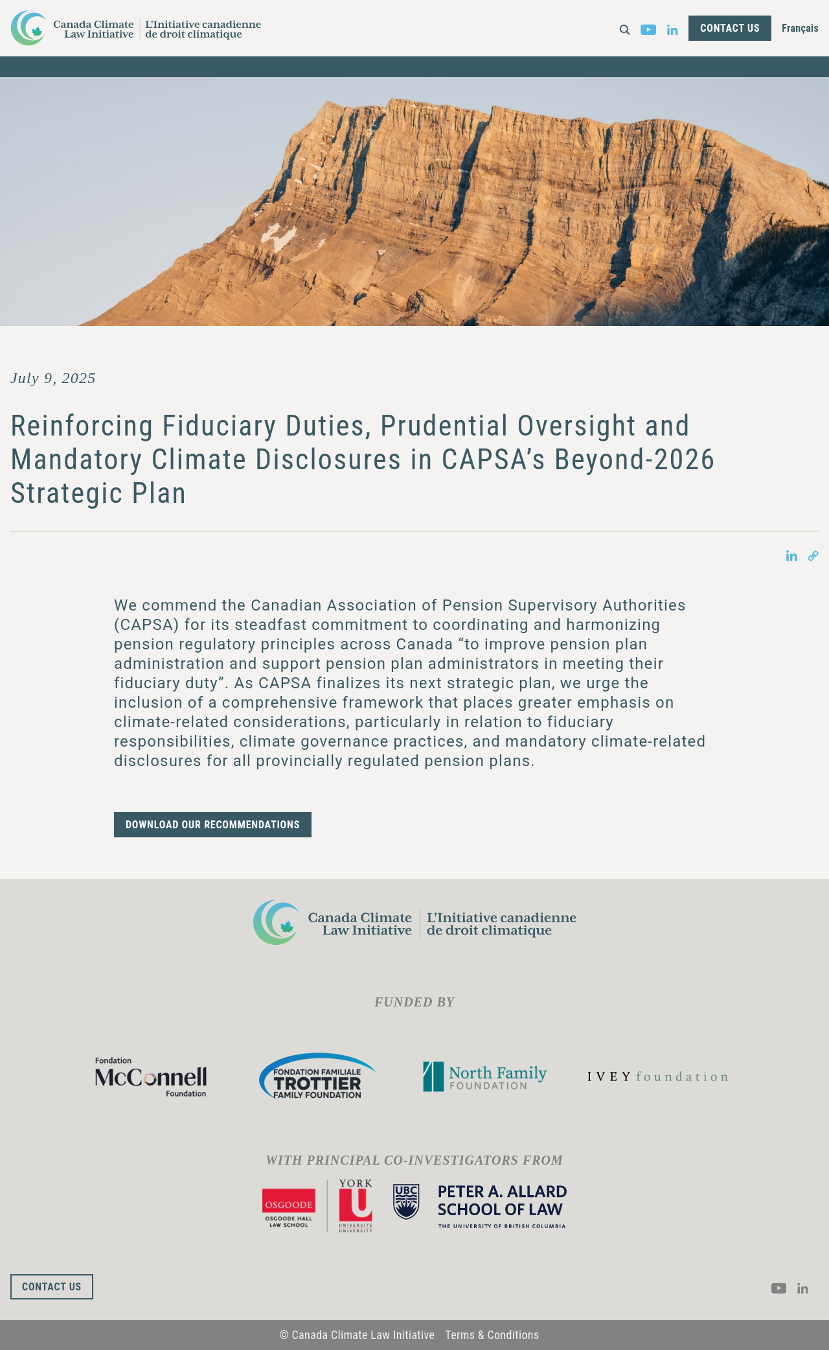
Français (800, 28)
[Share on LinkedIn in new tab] (791, 555)
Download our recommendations (213, 825)
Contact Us (730, 28)
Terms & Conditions (492, 1335)
